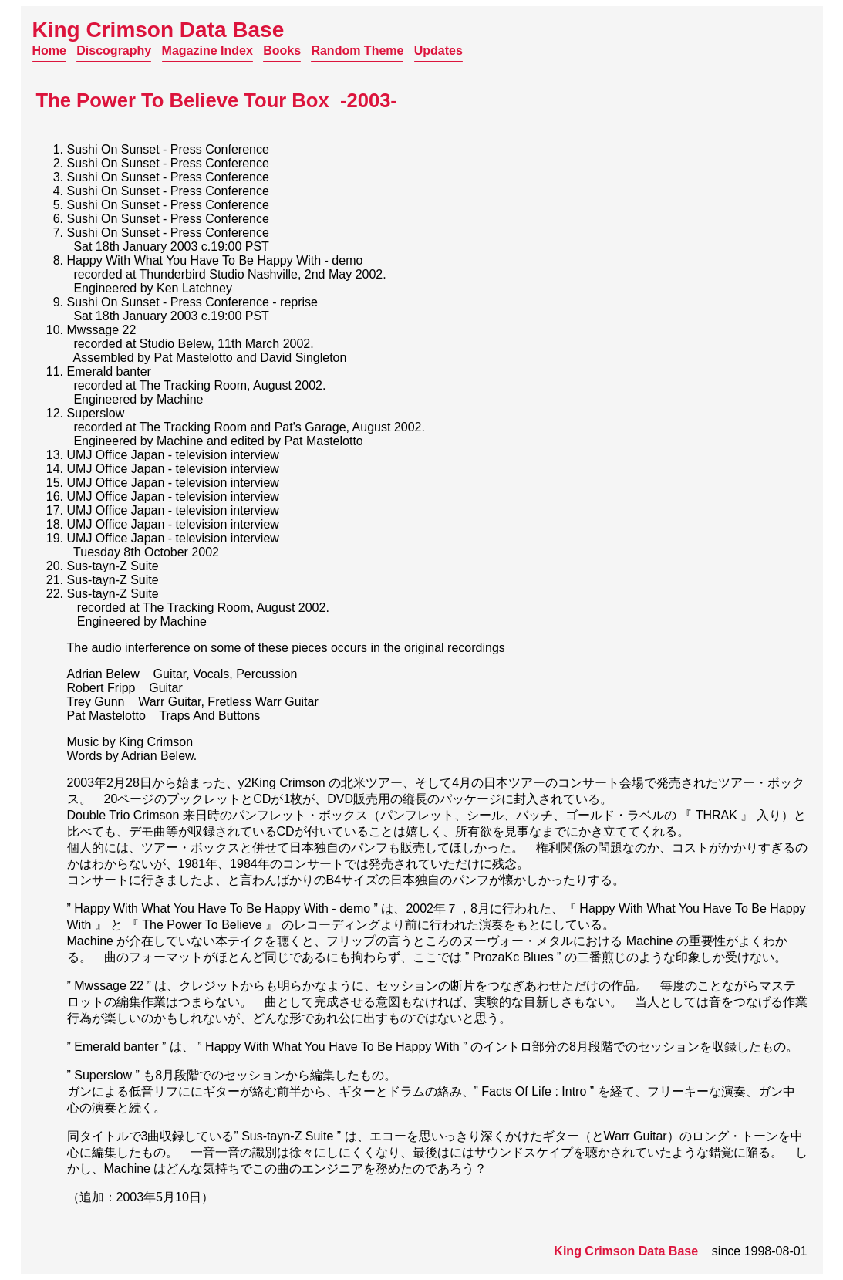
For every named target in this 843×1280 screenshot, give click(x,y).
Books (282, 50)
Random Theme (357, 50)
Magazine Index (207, 50)
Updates (438, 50)
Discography (113, 50)
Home (49, 50)
